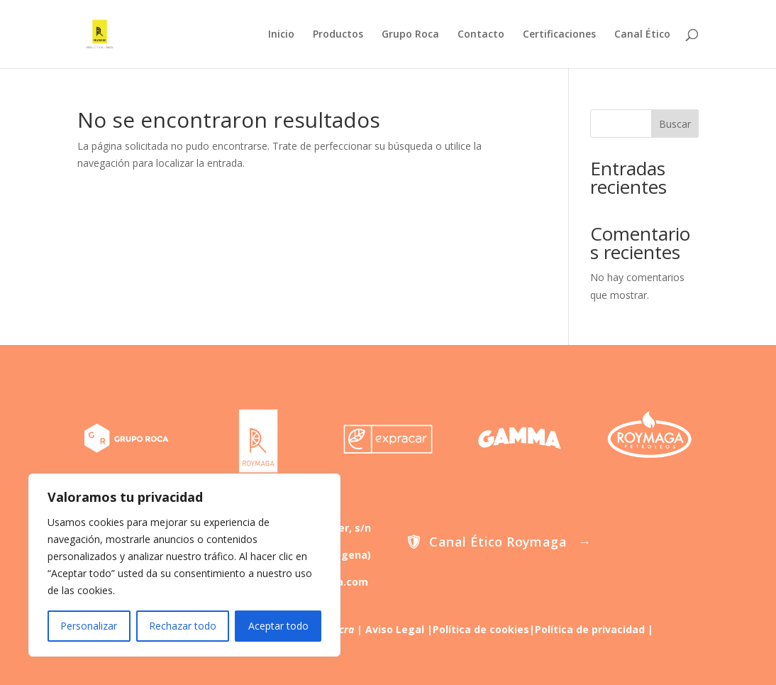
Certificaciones (559, 34)
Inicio (281, 34)
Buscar (675, 124)
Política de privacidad (590, 629)
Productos (338, 34)
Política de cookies (481, 629)
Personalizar (88, 625)
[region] (184, 565)
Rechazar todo (182, 625)
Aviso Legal (394, 629)
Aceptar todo (278, 625)
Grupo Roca (410, 34)
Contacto (481, 34)
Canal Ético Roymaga (498, 542)
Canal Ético (642, 34)
